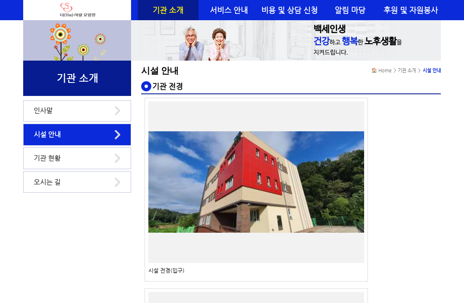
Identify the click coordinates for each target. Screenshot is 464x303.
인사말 (43, 110)
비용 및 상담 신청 (289, 10)
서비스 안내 (229, 10)
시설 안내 (47, 134)
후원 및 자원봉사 (411, 10)
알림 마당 (350, 10)
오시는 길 (47, 182)
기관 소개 (168, 10)
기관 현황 (47, 158)
